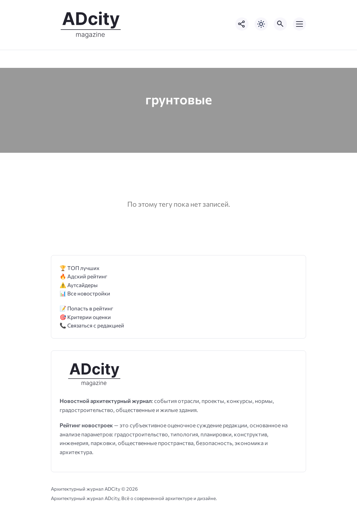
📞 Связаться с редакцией (92, 325)
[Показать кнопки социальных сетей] (242, 24)
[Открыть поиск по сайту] (280, 24)
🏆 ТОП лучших (79, 267)
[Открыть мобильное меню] (299, 24)
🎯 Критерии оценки (85, 317)
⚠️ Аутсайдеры (79, 285)
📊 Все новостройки (85, 293)
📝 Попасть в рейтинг (86, 308)
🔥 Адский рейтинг (83, 276)
